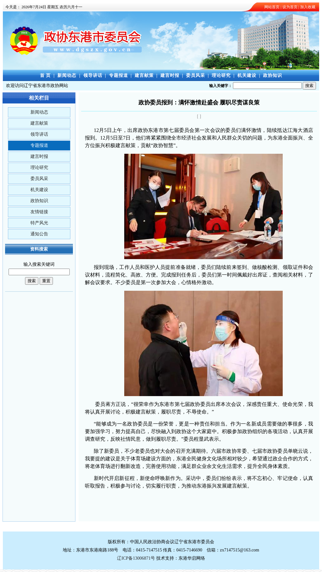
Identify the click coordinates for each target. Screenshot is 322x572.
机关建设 (246, 75)
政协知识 (272, 75)
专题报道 (118, 75)
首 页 (45, 75)
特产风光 (39, 223)
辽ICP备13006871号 (136, 558)
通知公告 (39, 234)
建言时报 (169, 75)
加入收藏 (307, 7)
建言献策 (144, 75)
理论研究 (221, 75)
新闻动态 (66, 75)
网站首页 (272, 7)
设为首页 (290, 7)
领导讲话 (92, 75)
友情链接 (39, 211)
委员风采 (195, 75)
